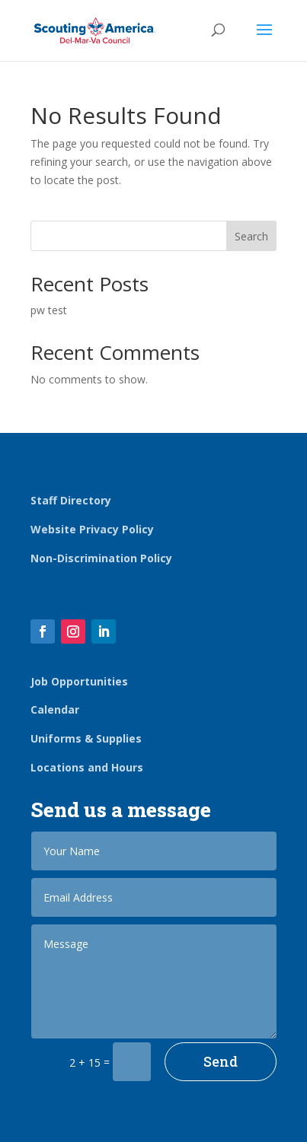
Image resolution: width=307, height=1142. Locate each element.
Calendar (54, 709)
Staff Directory (70, 500)
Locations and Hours (86, 767)
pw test (48, 310)
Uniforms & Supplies (86, 738)
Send (220, 1061)
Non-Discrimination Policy (101, 558)
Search (251, 236)
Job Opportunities (79, 681)
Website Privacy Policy (92, 529)
